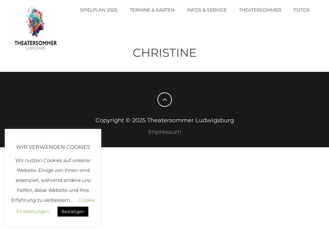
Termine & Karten (152, 10)
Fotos (302, 10)
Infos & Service (207, 10)
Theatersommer (260, 10)
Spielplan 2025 (98, 10)
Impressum (164, 131)
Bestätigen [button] (72, 211)
